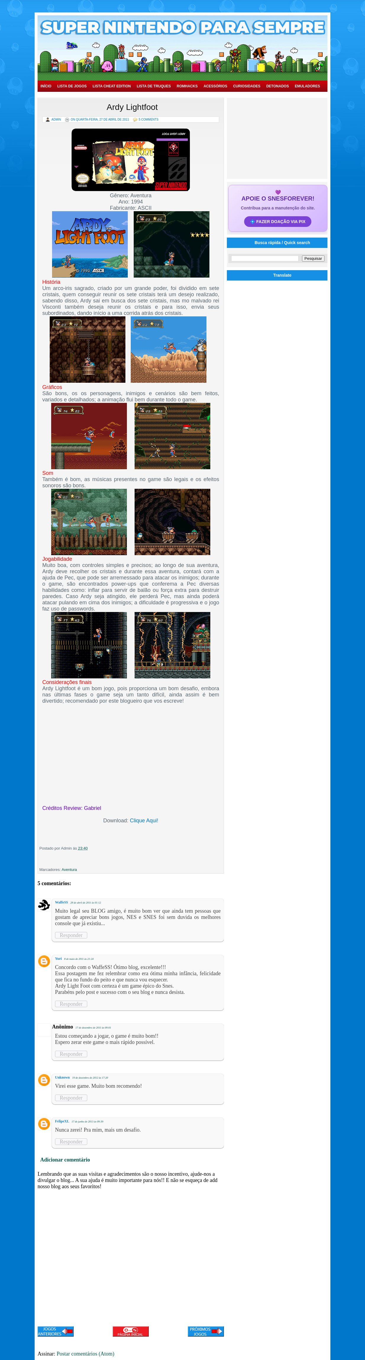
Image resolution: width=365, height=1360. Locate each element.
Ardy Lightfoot (132, 107)
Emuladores (307, 86)
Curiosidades (246, 86)
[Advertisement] (278, 138)
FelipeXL (62, 1121)
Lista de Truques (154, 86)
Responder (71, 935)
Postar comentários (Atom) (85, 1354)
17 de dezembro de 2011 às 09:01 (93, 1027)
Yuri (58, 959)
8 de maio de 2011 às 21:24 (78, 958)
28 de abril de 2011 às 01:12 (85, 902)
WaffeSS (61, 902)
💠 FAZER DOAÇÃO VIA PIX (277, 221)
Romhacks (187, 86)
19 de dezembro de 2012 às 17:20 (90, 1077)
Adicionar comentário (65, 1160)
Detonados (277, 86)
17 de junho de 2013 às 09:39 (87, 1121)
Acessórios (215, 86)
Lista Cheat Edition (112, 86)
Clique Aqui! (144, 821)
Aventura (69, 869)
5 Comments (149, 119)
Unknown (62, 1077)
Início (46, 86)
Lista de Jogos (72, 86)
